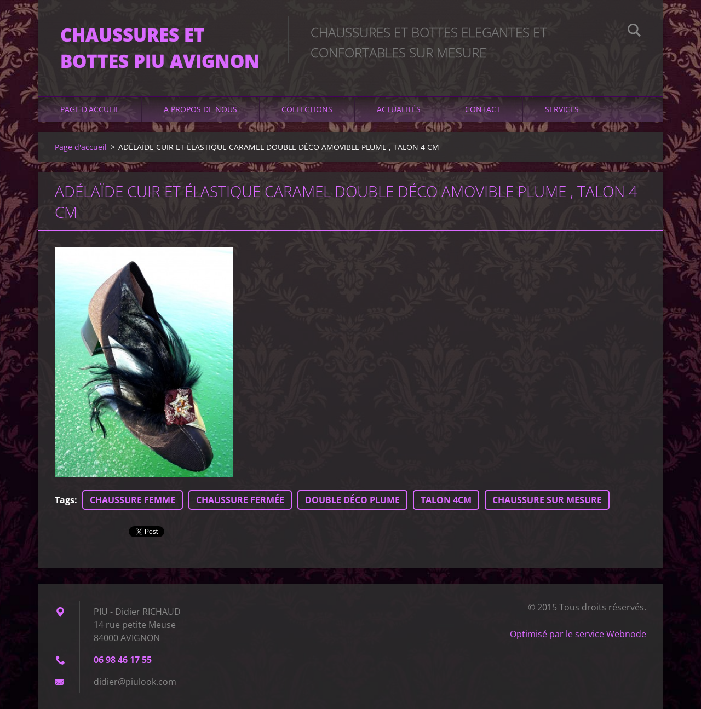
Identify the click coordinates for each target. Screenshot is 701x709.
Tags (64, 500)
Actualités (399, 109)
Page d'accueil (89, 109)
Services (562, 109)
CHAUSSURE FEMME (132, 500)
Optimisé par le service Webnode (578, 634)
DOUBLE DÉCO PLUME (352, 500)
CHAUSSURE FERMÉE (240, 500)
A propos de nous (200, 109)
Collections (306, 109)
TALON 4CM (446, 500)
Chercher (634, 32)
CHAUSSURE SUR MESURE (547, 500)
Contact (483, 109)
